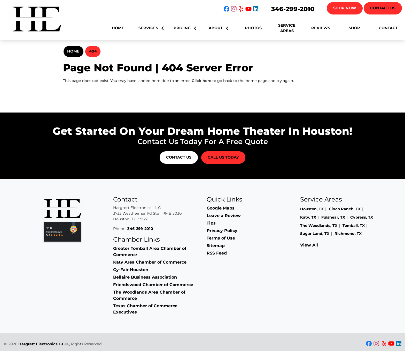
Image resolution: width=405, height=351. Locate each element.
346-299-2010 (292, 9)
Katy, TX (308, 217)
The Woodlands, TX (318, 225)
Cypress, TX (361, 217)
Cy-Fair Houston (130, 269)
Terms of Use (221, 238)
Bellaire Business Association (145, 277)
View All (309, 245)
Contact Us (382, 8)
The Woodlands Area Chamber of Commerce (149, 295)
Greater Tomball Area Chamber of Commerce (149, 251)
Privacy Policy (222, 230)
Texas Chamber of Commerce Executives (145, 309)
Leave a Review (224, 215)
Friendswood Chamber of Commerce (153, 284)
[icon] (227, 9)
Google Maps (221, 208)
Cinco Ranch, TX (345, 209)
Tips (211, 223)
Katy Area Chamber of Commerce (149, 262)
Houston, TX (312, 209)
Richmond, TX (348, 233)
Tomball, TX (353, 225)
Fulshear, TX (333, 217)
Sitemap (216, 245)
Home (73, 51)
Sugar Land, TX (314, 233)
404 (93, 51)
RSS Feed (217, 253)
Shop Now (344, 8)
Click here (201, 80)
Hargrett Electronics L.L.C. (43, 344)
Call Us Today (223, 157)
